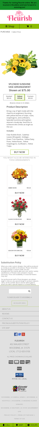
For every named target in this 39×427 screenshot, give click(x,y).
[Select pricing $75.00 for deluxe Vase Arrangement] (19, 97)
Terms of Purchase (26, 415)
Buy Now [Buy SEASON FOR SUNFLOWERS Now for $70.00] (19, 255)
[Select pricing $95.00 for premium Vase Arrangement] (30, 97)
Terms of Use (19, 419)
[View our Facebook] (15, 335)
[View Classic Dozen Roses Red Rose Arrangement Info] (19, 207)
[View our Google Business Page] (19, 335)
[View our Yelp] (23, 335)
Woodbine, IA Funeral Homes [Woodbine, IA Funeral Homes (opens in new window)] (13, 397)
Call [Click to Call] (6, 425)
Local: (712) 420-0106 (19, 351)
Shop (9, 26)
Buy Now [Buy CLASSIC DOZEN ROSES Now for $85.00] (19, 224)
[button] (19, 375)
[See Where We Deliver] (19, 303)
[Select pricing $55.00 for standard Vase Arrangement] (9, 97)
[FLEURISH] (19, 21)
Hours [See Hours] (32, 425)
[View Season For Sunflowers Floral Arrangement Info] (19, 238)
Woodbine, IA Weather (10, 408)
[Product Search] (20, 291)
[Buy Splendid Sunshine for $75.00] (19, 152)
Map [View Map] (19, 425)
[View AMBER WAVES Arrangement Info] (19, 176)
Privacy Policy (10, 415)
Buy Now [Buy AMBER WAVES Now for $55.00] (19, 192)
